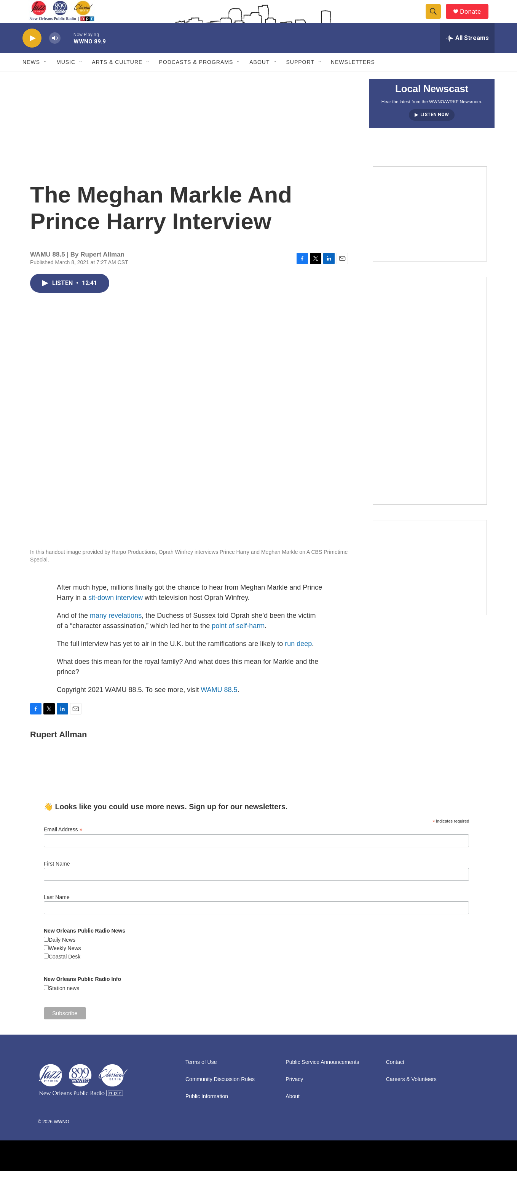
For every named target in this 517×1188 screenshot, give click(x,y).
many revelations (116, 632)
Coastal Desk (64, 974)
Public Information (206, 1113)
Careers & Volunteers (411, 1096)
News (31, 79)
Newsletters (353, 79)
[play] (32, 55)
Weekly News (65, 965)
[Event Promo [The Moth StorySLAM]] (430, 584)
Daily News (62, 957)
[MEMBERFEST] (430, 231)
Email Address (63, 846)
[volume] (54, 55)
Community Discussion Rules (220, 1096)
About (259, 79)
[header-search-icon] (436, 20)
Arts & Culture (117, 79)
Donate (475, 20)
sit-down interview (115, 615)
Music (65, 79)
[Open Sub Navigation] (46, 79)
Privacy (294, 1096)
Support (300, 79)
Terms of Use (201, 1079)
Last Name (57, 914)
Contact (395, 1079)
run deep (298, 661)
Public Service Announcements (322, 1079)
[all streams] (467, 55)
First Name (57, 881)
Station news (64, 1005)
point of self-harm (238, 643)
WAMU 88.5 (219, 707)
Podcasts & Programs (196, 79)
